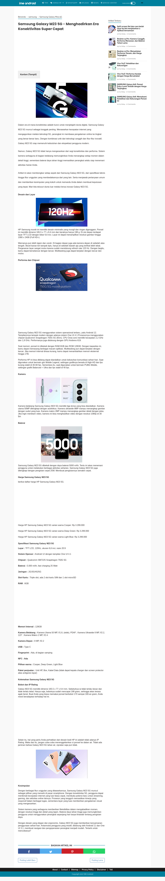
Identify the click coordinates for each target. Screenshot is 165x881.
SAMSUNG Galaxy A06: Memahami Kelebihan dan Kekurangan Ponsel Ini (132, 99)
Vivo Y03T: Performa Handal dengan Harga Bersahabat (129, 75)
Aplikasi (84, 3)
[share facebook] (29, 855)
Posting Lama (97, 864)
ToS (114, 874)
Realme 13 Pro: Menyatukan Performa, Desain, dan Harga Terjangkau (129, 53)
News (95, 3)
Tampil (32, 75)
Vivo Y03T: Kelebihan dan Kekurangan (128, 64)
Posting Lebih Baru (27, 864)
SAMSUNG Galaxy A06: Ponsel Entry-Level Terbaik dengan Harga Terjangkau (131, 86)
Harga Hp (56, 3)
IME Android (88, 878)
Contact (62, 874)
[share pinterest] (72, 855)
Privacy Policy (88, 874)
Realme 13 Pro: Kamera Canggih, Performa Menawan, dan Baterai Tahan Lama (131, 41)
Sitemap (74, 874)
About (51, 874)
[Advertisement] (61, 53)
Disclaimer (103, 874)
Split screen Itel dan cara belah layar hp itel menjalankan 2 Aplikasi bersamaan (130, 28)
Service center (109, 3)
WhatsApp (71, 3)
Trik (45, 3)
